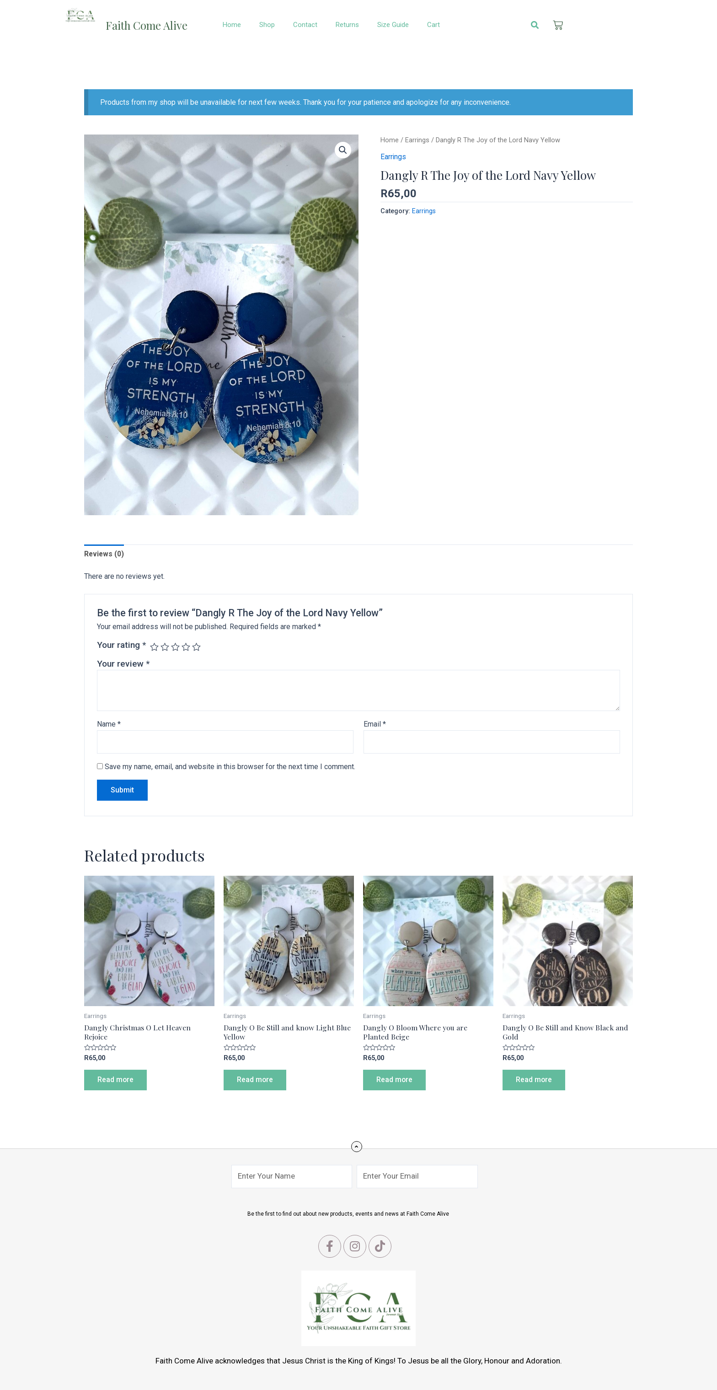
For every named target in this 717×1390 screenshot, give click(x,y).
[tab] (104, 554)
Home (232, 25)
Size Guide (393, 25)
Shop (267, 25)
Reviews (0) (104, 554)
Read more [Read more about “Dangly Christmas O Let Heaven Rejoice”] (116, 1081)
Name (109, 724)
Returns (347, 25)
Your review (123, 664)
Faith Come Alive (149, 24)
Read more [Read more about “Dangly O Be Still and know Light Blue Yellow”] (255, 1081)
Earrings (417, 140)
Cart (433, 25)
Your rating (121, 645)
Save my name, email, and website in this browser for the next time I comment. (230, 767)
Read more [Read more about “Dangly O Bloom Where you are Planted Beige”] (395, 1081)
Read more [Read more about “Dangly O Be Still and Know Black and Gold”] (534, 1081)
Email (375, 724)
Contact (305, 25)
